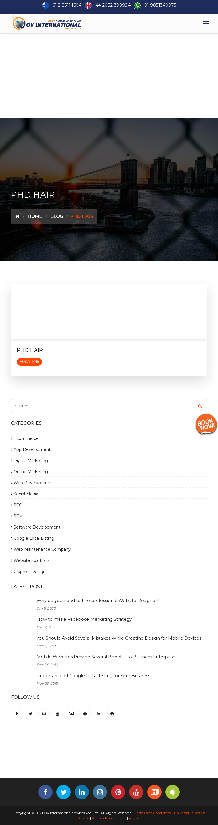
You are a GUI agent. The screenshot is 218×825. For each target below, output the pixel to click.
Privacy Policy (103, 818)
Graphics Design (28, 571)
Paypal (135, 818)
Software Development (35, 527)
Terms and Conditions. (152, 813)
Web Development (31, 482)
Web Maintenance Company (41, 549)
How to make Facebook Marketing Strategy (84, 619)
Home (35, 216)
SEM (17, 516)
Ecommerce (25, 438)
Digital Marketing (29, 460)
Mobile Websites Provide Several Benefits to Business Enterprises (107, 656)
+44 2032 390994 (112, 5)
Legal (122, 818)
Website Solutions (30, 560)
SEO (16, 505)
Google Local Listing (32, 538)
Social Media (24, 493)
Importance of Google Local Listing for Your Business (93, 675)
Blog (56, 216)
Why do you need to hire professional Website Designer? (98, 600)
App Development (31, 449)
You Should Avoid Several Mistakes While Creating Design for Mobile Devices (119, 638)
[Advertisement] (109, 75)
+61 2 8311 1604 (65, 5)
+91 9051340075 (159, 5)
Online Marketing (29, 471)
